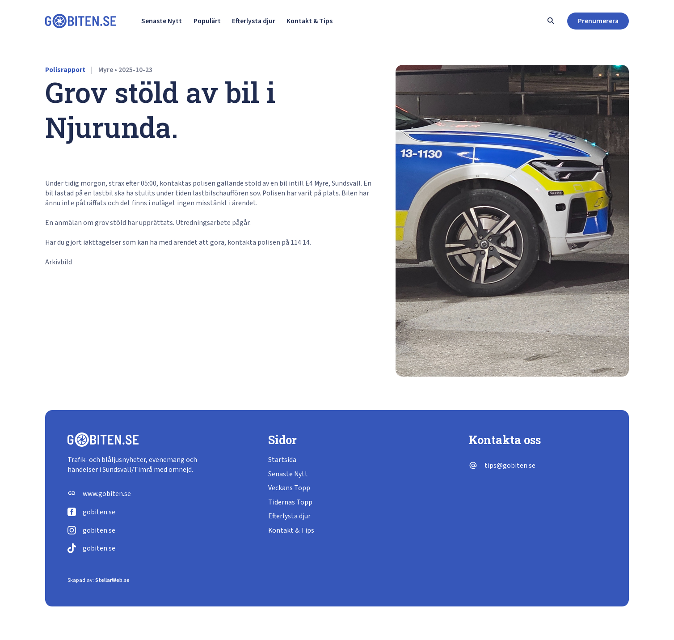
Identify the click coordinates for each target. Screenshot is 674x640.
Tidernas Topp (290, 502)
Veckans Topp (289, 488)
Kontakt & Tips (309, 21)
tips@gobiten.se (509, 465)
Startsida (282, 460)
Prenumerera (598, 21)
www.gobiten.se (107, 494)
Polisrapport (65, 70)
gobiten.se (99, 512)
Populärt (207, 21)
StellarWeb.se (112, 580)
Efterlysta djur (253, 21)
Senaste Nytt (161, 21)
